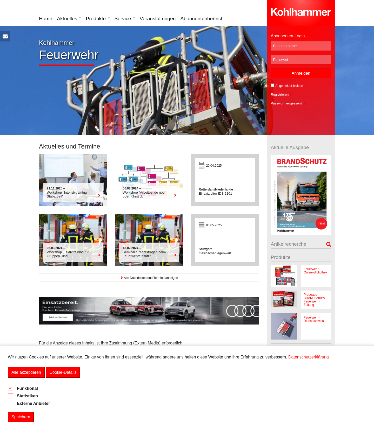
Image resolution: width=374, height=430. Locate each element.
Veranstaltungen (158, 18)
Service (125, 18)
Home (45, 18)
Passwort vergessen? (289, 103)
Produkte (98, 18)
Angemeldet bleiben (287, 85)
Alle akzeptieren (26, 372)
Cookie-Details (62, 372)
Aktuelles (69, 18)
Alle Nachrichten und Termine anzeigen (149, 278)
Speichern (20, 417)
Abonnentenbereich (202, 18)
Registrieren (282, 94)
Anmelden (301, 73)
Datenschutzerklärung (308, 357)
